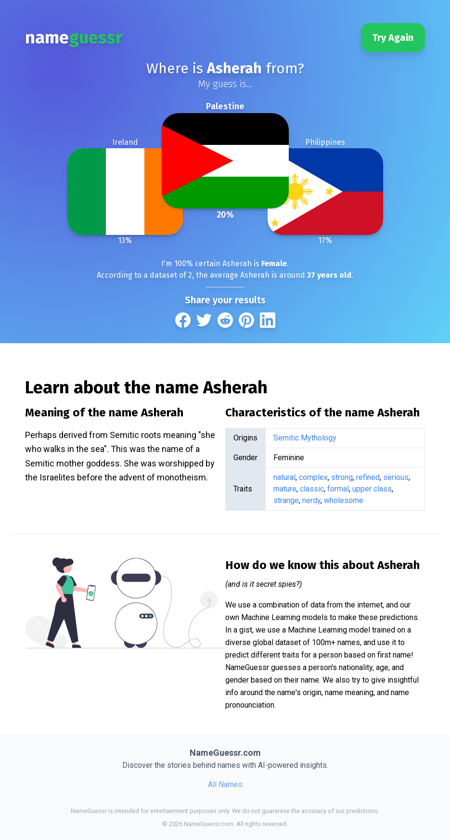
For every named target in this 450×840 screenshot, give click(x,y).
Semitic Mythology (304, 437)
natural (284, 477)
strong (342, 477)
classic (312, 488)
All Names (225, 784)
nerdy (311, 500)
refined (368, 477)
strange (286, 500)
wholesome (343, 500)
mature (284, 488)
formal (338, 488)
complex (313, 477)
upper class (372, 488)
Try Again (393, 37)
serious (396, 477)
